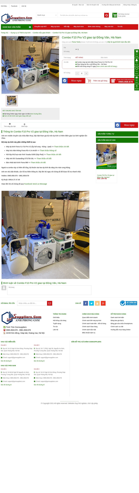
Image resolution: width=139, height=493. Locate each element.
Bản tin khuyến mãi (93, 5)
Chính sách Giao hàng (89, 326)
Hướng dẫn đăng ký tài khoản (111, 5)
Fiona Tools (76, 42)
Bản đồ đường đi (6, 361)
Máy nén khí (109, 26)
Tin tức (120, 26)
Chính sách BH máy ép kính (91, 320)
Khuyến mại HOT (40, 26)
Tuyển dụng (57, 323)
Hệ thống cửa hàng (59, 320)
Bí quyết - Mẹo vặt (78, 5)
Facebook (14, 6)
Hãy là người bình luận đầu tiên (118, 42)
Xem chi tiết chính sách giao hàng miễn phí (17, 116)
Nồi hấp (66, 26)
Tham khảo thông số (48, 150)
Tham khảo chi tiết (61, 147)
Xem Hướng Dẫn (35, 114)
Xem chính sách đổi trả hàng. (107, 66)
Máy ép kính (55, 26)
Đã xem (136, 79)
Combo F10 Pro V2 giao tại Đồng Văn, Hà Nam (105, 176)
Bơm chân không (94, 26)
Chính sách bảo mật (89, 330)
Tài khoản (136, 62)
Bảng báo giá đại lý (117, 320)
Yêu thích (136, 70)
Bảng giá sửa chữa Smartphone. (122, 323)
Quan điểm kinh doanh (90, 317)
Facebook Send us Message (35, 184)
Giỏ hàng (136, 53)
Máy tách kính (79, 26)
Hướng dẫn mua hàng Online (121, 330)
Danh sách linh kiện (117, 317)
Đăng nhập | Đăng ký (130, 5)
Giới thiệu (4, 6)
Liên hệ (24, 6)
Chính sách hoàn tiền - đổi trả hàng (94, 323)
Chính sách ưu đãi (117, 326)
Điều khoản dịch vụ (88, 333)
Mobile (137, 87)
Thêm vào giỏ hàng (100, 81)
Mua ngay (72, 80)
